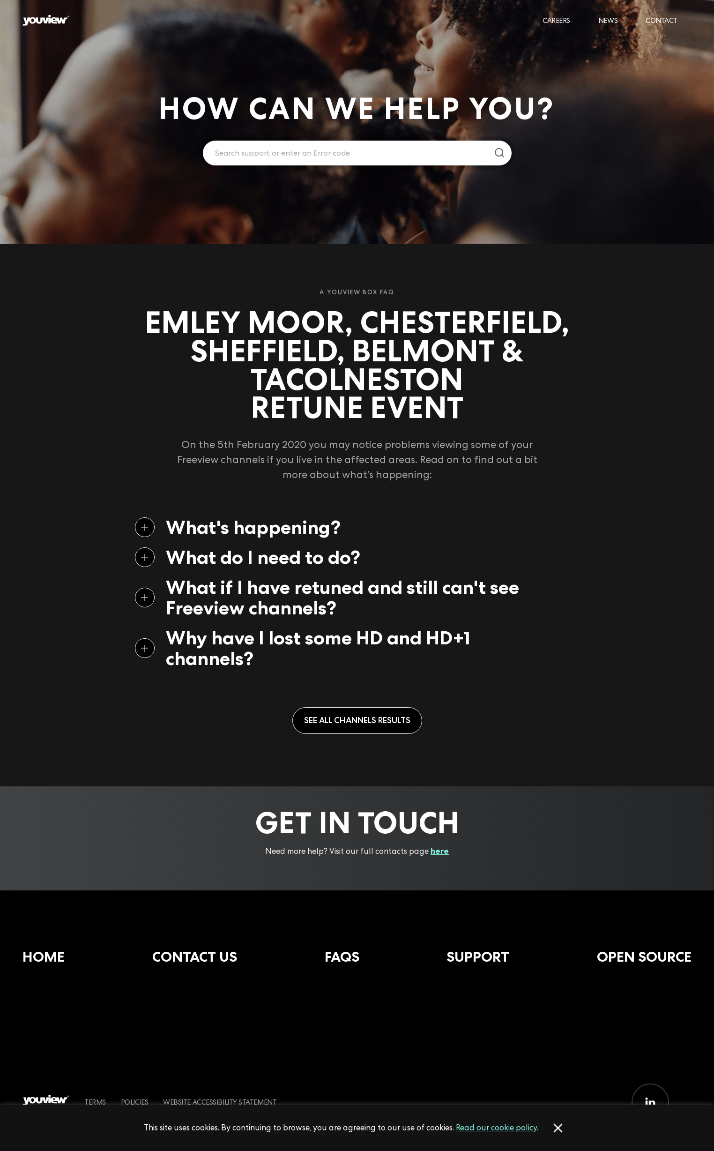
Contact (661, 20)
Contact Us (194, 957)
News (607, 20)
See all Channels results (357, 720)
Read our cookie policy (496, 1127)
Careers (556, 20)
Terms (95, 1102)
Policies (134, 1102)
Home (43, 957)
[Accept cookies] (558, 1128)
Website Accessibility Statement (219, 1102)
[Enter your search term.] (345, 153)
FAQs (342, 957)
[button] (342, 527)
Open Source (644, 957)
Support (477, 957)
